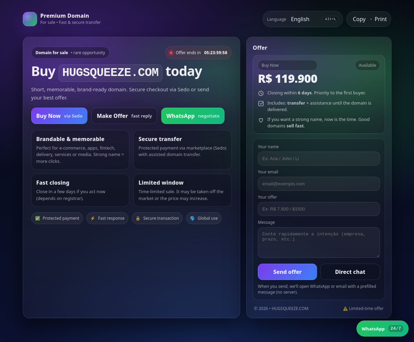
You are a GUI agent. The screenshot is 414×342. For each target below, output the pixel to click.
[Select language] (304, 19)
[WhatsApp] (383, 329)
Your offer (267, 197)
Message (266, 222)
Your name (268, 147)
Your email (268, 172)
